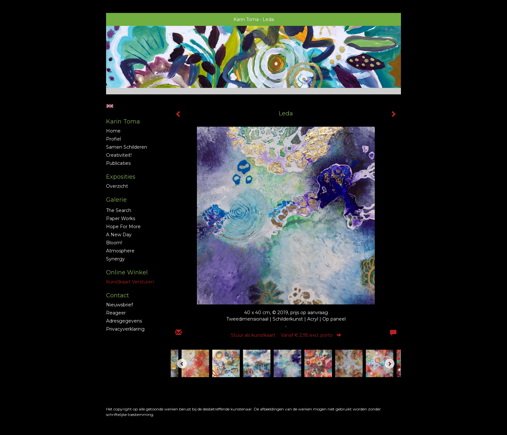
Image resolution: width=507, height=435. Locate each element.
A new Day (119, 235)
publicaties (118, 163)
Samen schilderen (126, 147)
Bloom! (114, 243)
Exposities (120, 176)
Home (113, 131)
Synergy (115, 259)
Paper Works (120, 218)
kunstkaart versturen (130, 282)
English (109, 106)
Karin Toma (246, 19)
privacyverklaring (125, 329)
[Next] (389, 363)
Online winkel (127, 272)
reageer (116, 313)
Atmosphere (120, 251)
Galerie (116, 199)
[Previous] (182, 363)
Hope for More (123, 226)
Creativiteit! (119, 155)
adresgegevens (124, 321)
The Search (118, 210)
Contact (117, 295)
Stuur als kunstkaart (286, 335)
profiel (113, 139)
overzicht (117, 186)
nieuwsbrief (119, 305)
